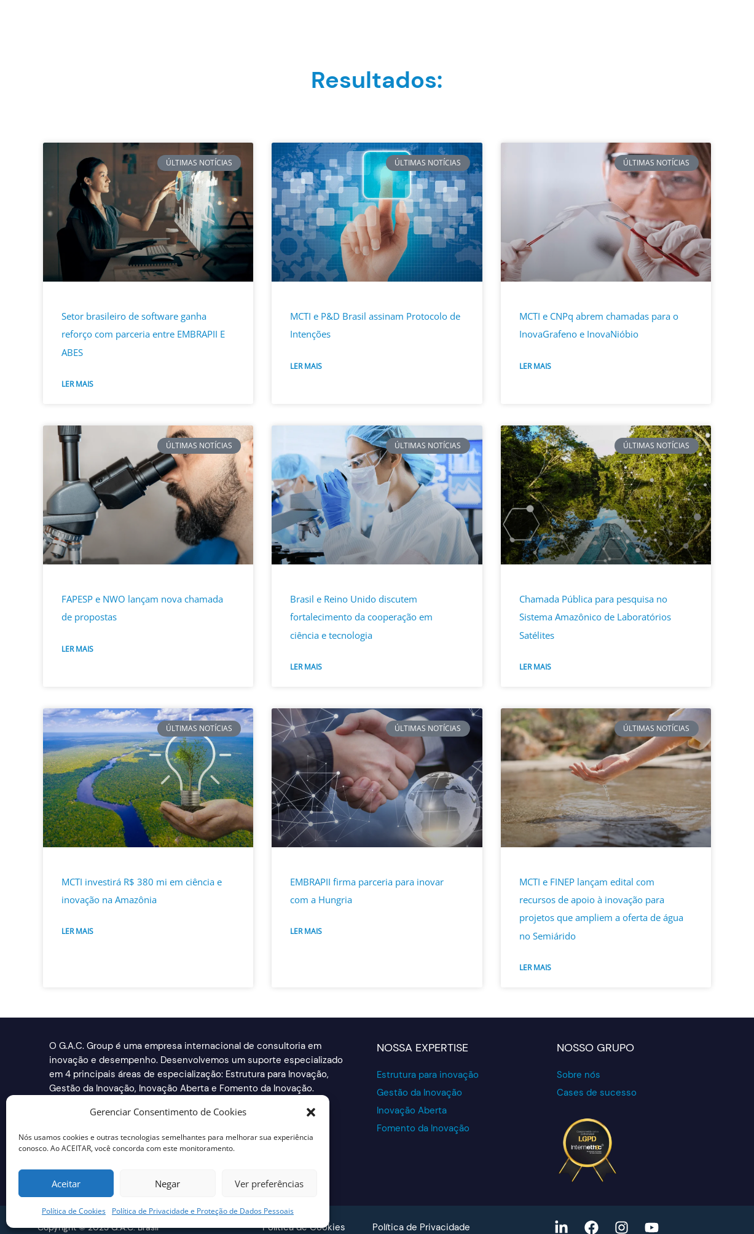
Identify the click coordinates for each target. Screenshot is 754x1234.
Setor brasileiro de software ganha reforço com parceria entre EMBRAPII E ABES (143, 334)
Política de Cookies (74, 1211)
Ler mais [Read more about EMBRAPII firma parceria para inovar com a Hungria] (306, 931)
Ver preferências (269, 1183)
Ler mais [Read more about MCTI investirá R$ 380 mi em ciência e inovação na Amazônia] (77, 931)
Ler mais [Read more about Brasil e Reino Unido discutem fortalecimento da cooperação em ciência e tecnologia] (306, 667)
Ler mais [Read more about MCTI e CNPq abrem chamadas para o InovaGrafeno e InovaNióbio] (535, 366)
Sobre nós (578, 1075)
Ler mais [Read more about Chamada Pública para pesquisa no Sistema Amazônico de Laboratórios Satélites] (535, 667)
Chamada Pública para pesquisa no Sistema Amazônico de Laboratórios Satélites (595, 617)
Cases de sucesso (597, 1092)
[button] (311, 1112)
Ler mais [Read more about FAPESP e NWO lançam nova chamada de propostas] (77, 649)
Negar (167, 1183)
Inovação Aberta (412, 1110)
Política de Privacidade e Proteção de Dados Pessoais (203, 1211)
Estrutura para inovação (428, 1075)
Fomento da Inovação (423, 1128)
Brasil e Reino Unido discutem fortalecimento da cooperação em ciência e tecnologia (361, 617)
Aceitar (66, 1183)
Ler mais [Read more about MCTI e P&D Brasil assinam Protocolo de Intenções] (306, 366)
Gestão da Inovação (419, 1092)
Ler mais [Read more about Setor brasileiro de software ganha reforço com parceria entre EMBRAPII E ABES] (77, 384)
